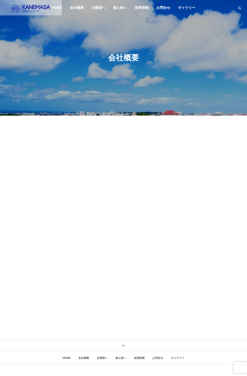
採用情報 (142, 8)
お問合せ (163, 8)
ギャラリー (186, 8)
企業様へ (98, 8)
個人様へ (120, 8)
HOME (67, 357)
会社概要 (77, 8)
